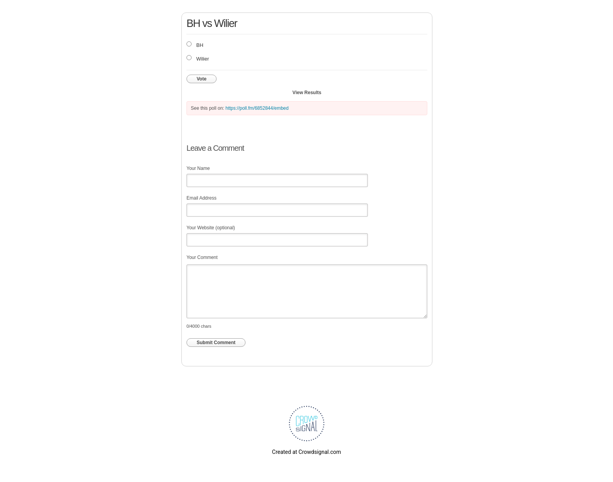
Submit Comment (216, 342)
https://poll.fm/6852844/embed (257, 108)
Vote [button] (201, 79)
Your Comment (202, 257)
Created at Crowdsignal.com (306, 452)
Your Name (198, 168)
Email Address (201, 198)
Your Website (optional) (210, 227)
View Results (306, 92)
